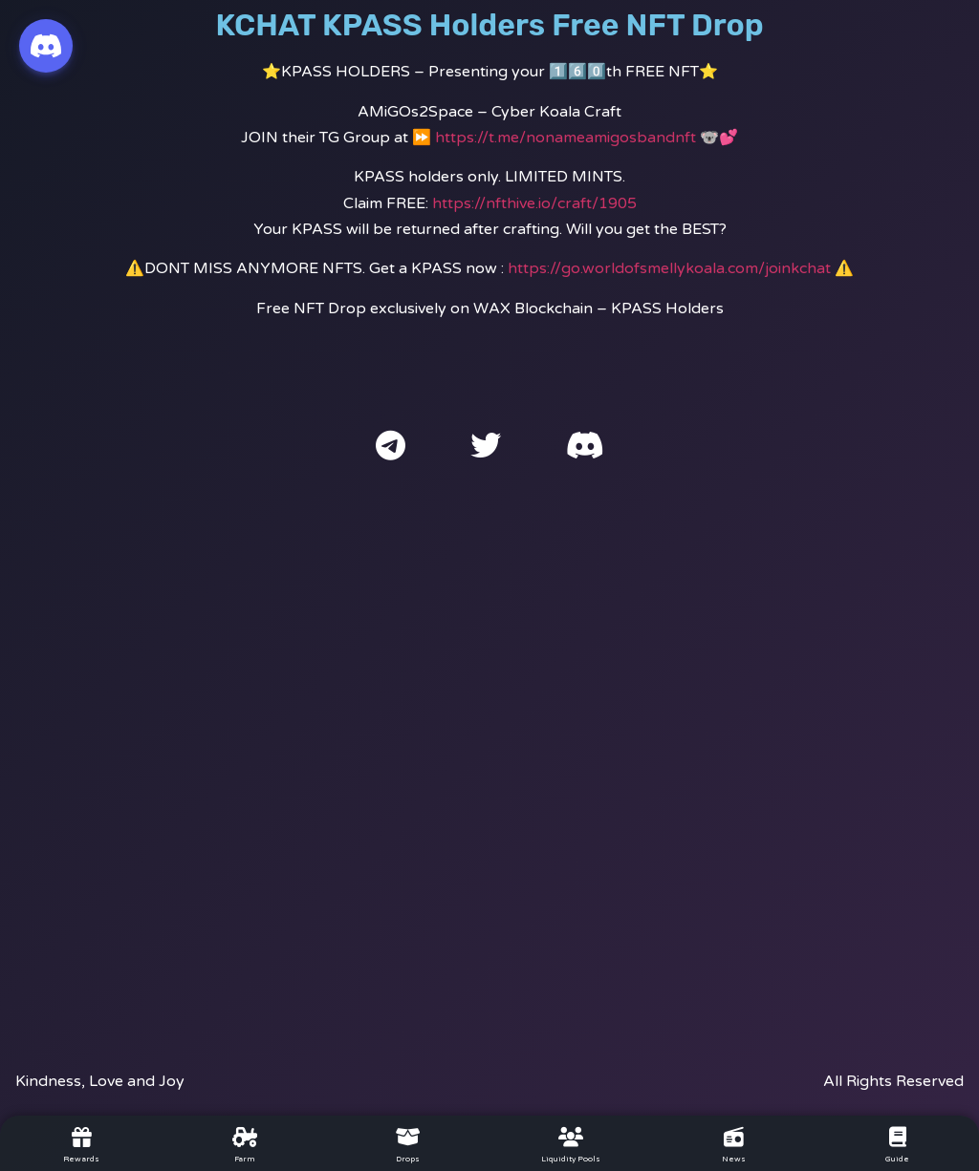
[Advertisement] (489, 747)
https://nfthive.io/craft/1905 (534, 203)
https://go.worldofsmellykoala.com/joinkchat (669, 268)
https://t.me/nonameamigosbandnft (565, 137)
